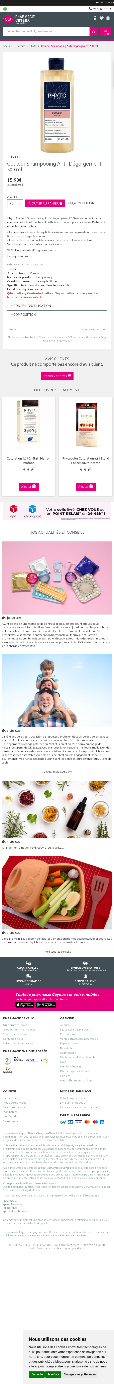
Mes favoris (10, 1117)
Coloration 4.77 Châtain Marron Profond (28, 461)
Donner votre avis (57, 376)
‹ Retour (12, 329)
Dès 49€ (85, 965)
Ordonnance (68, 1053)
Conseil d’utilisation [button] (30, 306)
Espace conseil (69, 1044)
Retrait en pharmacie (73, 1099)
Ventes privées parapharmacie (79, 1039)
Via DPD (28, 979)
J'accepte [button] (37, 1374)
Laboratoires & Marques (75, 1030)
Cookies (65, 1077)
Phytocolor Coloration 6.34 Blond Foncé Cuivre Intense (85, 461)
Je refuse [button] (53, 1374)
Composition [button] (23, 315)
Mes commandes (14, 1108)
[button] (15, 203)
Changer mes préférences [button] (80, 1374)
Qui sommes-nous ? (16, 1026)
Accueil (7, 46)
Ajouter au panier (45, 203)
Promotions (67, 1035)
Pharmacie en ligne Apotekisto (65, 1249)
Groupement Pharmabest (19, 1030)
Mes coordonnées (14, 1103)
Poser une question (15, 1035)
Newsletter (67, 1049)
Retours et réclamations (18, 1044)
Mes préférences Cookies (76, 1081)
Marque (20, 46)
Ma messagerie (12, 1122)
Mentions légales (71, 1067)
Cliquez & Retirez (28, 965)
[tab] (57, 306)
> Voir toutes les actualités (57, 772)
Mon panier (10, 1113)
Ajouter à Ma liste (81, 204)
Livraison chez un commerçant (79, 1108)
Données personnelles (74, 1072)
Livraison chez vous (72, 1103)
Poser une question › (93, 330)
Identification (11, 1099)
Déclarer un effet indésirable (78, 1058)
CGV (63, 1063)
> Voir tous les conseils (57, 952)
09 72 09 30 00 (85, 979)
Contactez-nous (13, 1039)
